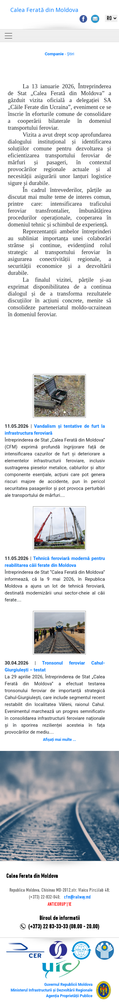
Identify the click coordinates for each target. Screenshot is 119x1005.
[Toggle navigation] (8, 36)
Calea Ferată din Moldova (44, 10)
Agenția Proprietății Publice (69, 996)
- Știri (59, 54)
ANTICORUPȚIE (59, 904)
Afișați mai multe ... (59, 739)
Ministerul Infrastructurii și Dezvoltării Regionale (51, 990)
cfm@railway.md (77, 897)
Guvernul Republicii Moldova (68, 984)
